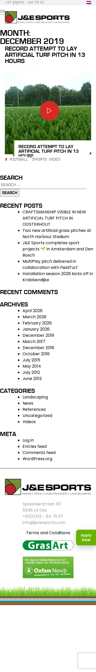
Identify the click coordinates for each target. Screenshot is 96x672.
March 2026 (34, 317)
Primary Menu (86, 19)
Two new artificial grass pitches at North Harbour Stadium (57, 234)
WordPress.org (37, 459)
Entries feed (35, 446)
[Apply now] (86, 538)
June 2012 (32, 379)
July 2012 (31, 372)
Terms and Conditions (48, 533)
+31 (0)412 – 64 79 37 (24, 3)
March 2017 (34, 341)
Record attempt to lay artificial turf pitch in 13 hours (45, 55)
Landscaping (35, 397)
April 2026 (32, 311)
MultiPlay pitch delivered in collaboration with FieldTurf (50, 264)
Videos (29, 422)
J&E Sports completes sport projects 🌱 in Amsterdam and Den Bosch (58, 249)
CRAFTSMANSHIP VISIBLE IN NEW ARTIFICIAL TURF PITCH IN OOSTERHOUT (54, 218)
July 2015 (31, 360)
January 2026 (36, 329)
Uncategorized (37, 416)
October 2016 (36, 354)
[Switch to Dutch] (89, 2)
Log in (28, 440)
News (28, 403)
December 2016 (38, 348)
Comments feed (39, 453)
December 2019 (38, 335)
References (34, 409)
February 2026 (37, 323)
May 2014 (32, 366)
